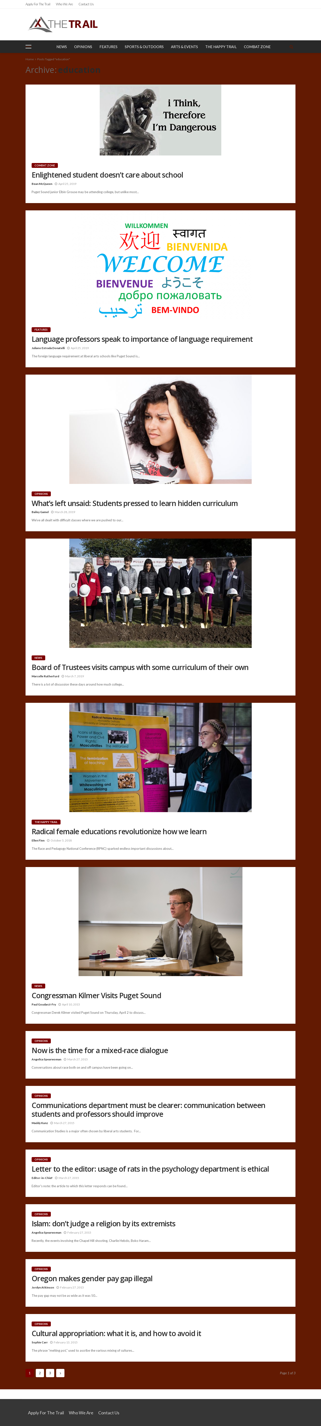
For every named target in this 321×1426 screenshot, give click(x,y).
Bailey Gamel (40, 512)
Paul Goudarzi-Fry (44, 1004)
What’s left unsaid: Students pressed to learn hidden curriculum (135, 503)
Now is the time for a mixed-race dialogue (100, 1050)
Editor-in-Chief (42, 1178)
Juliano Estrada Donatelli (48, 348)
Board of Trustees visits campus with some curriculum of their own (140, 667)
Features (108, 46)
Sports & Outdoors (144, 46)
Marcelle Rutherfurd (45, 676)
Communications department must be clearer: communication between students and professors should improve (148, 1109)
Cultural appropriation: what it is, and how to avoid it (116, 1333)
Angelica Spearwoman (46, 1059)
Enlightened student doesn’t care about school (107, 175)
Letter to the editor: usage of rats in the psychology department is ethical (150, 1169)
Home (30, 59)
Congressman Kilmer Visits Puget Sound (96, 995)
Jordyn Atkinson (43, 1287)
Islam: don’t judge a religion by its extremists (103, 1223)
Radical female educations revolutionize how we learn (119, 831)
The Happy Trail (221, 46)
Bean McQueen (42, 184)
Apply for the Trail (38, 4)
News (61, 46)
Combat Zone (257, 46)
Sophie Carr (40, 1342)
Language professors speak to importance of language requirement (142, 339)
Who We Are (64, 4)
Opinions (83, 46)
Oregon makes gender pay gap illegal (92, 1278)
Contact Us (86, 4)
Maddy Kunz (40, 1123)
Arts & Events (184, 46)
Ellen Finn (38, 840)
